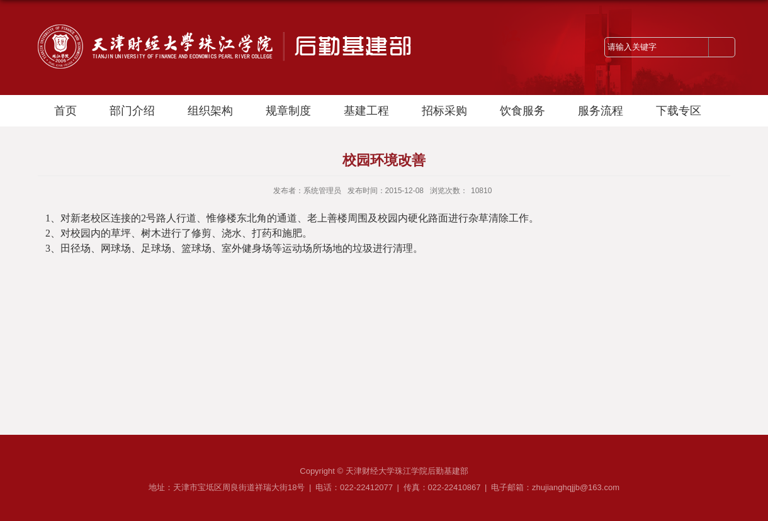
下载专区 (678, 110)
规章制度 (288, 110)
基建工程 (366, 110)
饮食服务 (522, 110)
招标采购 (444, 110)
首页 (65, 110)
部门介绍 (132, 110)
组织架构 (210, 110)
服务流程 (600, 110)
